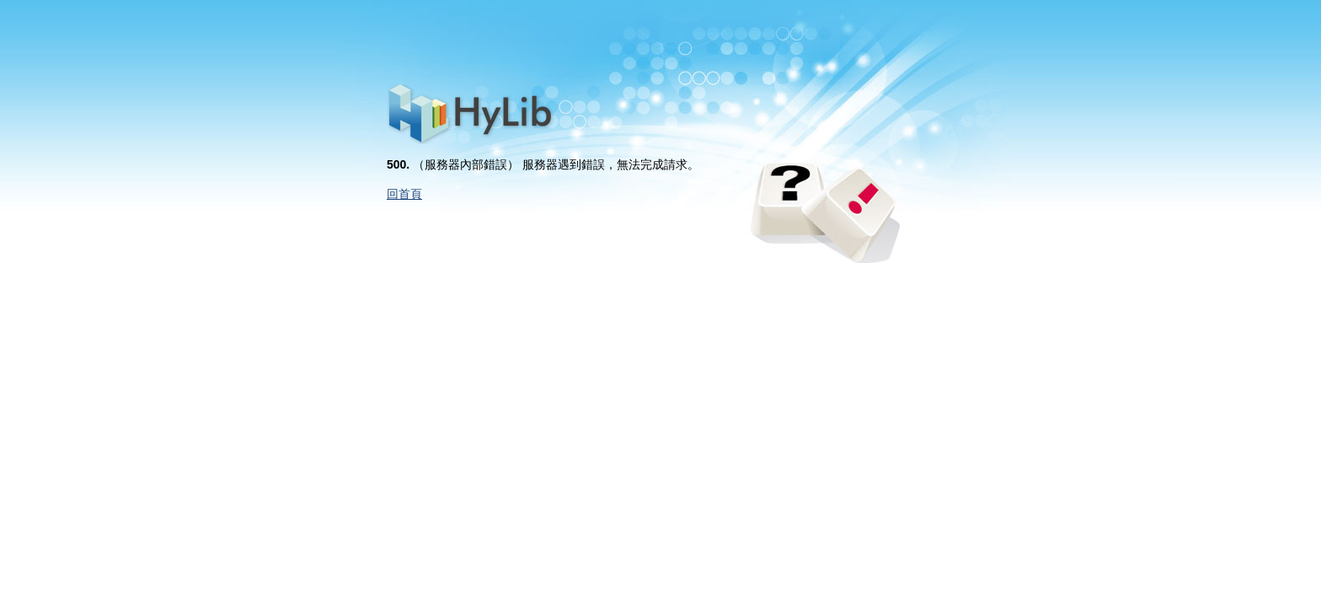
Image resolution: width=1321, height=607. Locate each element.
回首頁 (404, 194)
